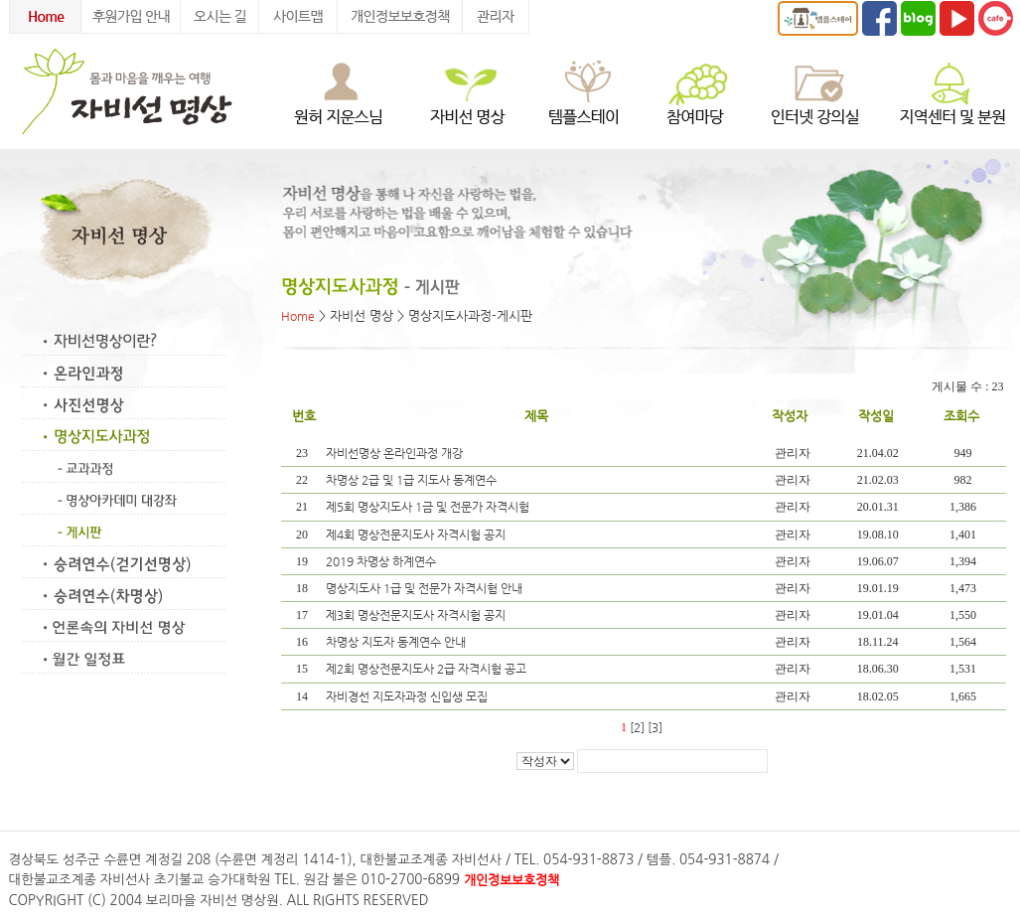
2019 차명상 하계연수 (382, 561)
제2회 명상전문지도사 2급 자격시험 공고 (427, 669)
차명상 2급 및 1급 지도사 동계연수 (413, 480)
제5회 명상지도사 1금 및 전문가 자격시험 (429, 507)
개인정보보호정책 (511, 879)
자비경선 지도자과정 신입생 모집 (408, 696)
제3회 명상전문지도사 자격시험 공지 (417, 615)
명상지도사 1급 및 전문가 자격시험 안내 (425, 588)
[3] (655, 727)
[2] (637, 727)
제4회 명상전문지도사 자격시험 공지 (417, 534)
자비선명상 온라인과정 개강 (396, 453)
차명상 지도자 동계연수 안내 (397, 642)
